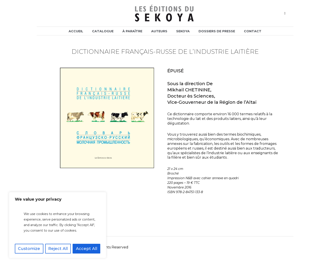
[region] (57, 225)
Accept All (86, 248)
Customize (29, 248)
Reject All (58, 248)
